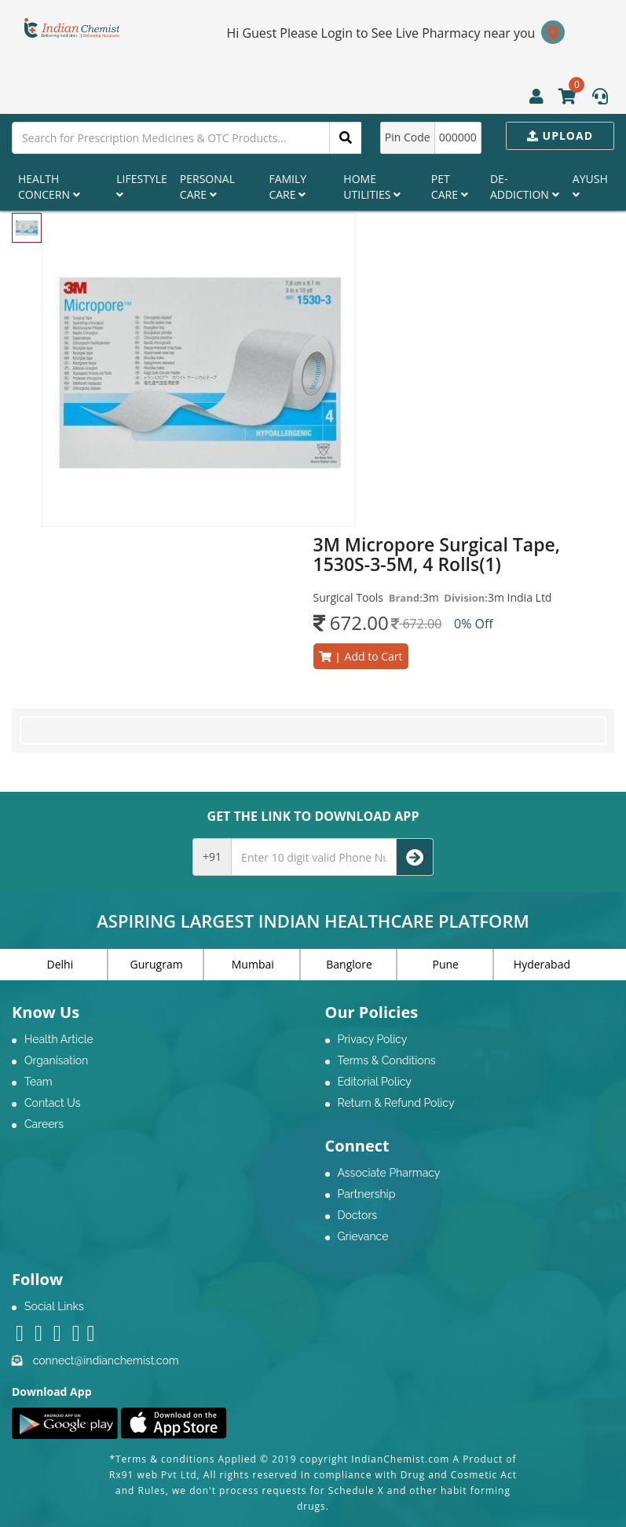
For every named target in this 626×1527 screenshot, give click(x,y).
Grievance (363, 1236)
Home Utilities (372, 186)
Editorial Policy (375, 1081)
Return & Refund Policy (396, 1103)
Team (38, 1081)
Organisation (56, 1060)
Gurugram (156, 964)
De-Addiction (524, 186)
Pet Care (449, 186)
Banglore (349, 964)
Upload (560, 135)
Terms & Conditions (387, 1060)
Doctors (358, 1215)
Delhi (60, 964)
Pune (446, 964)
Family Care (287, 186)
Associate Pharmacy (389, 1172)
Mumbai (253, 964)
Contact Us (52, 1103)
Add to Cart (361, 656)
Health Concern (49, 186)
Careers (44, 1124)
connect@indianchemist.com (106, 1360)
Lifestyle (141, 185)
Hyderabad (542, 964)
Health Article (58, 1039)
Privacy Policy (373, 1039)
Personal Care (207, 186)
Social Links (54, 1306)
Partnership (367, 1194)
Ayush (590, 185)
